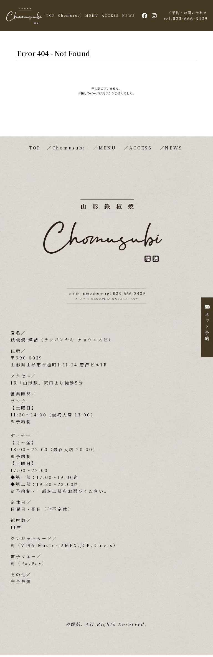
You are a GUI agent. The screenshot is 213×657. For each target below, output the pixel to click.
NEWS (134, 16)
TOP (56, 16)
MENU (98, 16)
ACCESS (116, 16)
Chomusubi (76, 16)
